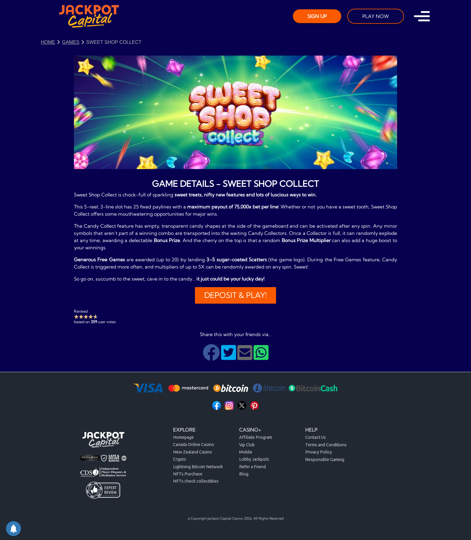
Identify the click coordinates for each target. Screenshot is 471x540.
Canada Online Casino (193, 444)
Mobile (245, 452)
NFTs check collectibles (196, 481)
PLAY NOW (375, 16)
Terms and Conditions (326, 444)
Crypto (179, 459)
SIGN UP (317, 16)
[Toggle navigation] (422, 16)
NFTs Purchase (187, 474)
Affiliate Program (255, 437)
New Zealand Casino (192, 452)
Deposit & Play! (235, 295)
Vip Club (247, 444)
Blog (243, 474)
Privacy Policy (318, 452)
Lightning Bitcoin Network (198, 466)
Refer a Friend (252, 466)
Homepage (183, 437)
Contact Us (315, 437)
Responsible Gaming (324, 459)
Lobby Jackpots (254, 459)
